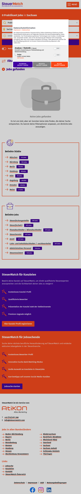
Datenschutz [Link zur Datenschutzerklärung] (26, 30)
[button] (55, 48)
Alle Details (20, 58)
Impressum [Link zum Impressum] (17, 30)
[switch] (57, 48)
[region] (40, 53)
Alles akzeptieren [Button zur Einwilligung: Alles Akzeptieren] (59, 64)
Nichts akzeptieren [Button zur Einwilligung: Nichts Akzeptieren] (41, 64)
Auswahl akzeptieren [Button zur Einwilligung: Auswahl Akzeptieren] (22, 64)
